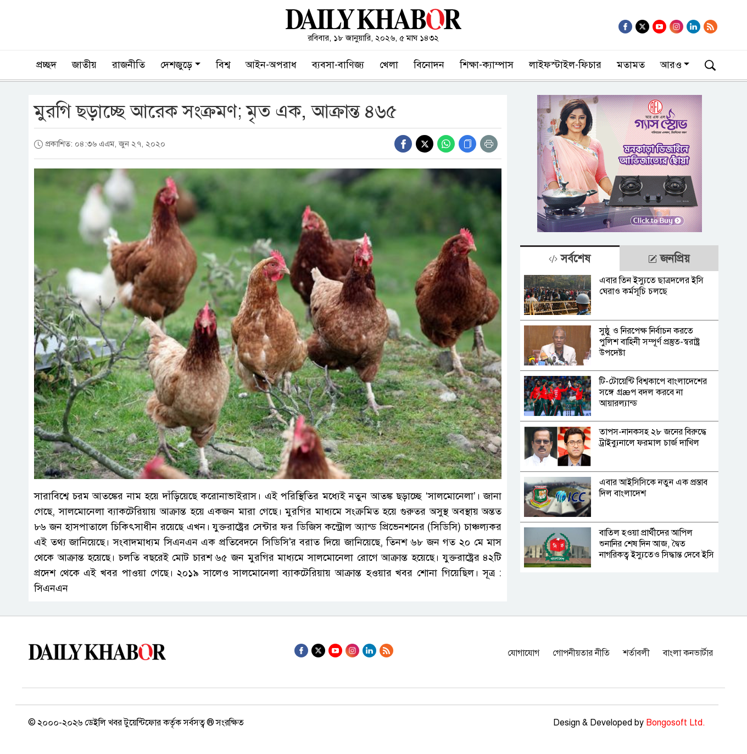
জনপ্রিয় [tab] (669, 259)
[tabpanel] (619, 421)
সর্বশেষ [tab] (569, 259)
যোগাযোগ (523, 653)
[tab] (569, 258)
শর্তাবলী (636, 653)
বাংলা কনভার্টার (688, 653)
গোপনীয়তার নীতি (581, 653)
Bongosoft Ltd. (675, 722)
